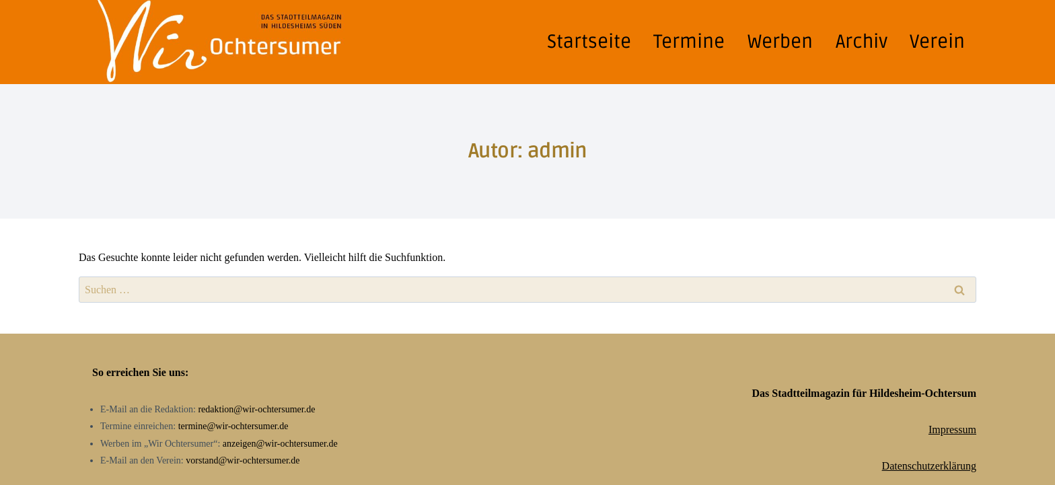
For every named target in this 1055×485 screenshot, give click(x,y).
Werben (780, 41)
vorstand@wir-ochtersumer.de (242, 460)
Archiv (861, 41)
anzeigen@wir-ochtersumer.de (280, 444)
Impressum (952, 429)
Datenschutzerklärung (929, 466)
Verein (937, 41)
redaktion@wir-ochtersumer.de (256, 409)
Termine (689, 41)
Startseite (589, 41)
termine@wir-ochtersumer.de (233, 426)
